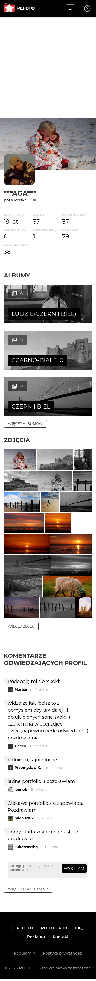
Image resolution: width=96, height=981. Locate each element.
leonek (21, 790)
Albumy (17, 275)
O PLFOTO (22, 930)
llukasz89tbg (26, 847)
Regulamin (24, 955)
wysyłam (74, 868)
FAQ (79, 930)
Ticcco (20, 746)
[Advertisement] (48, 67)
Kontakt (60, 938)
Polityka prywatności (62, 955)
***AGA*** (20, 193)
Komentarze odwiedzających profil (45, 659)
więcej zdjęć (21, 626)
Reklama (36, 938)
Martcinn (23, 689)
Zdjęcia (17, 440)
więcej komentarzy (28, 891)
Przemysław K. (28, 768)
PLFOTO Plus (54, 930)
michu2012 (24, 818)
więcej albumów (25, 423)
